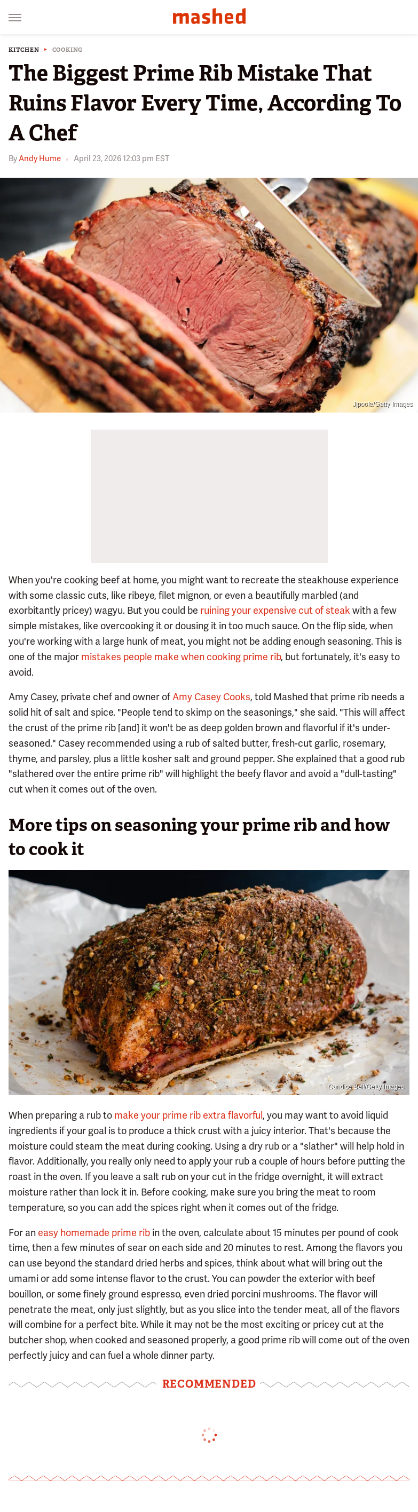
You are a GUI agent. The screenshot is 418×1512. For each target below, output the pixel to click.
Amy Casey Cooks (211, 697)
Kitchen (24, 50)
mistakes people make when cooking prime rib (181, 657)
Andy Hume (40, 158)
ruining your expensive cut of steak (275, 610)
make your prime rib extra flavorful (188, 1115)
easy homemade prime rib (94, 1232)
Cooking (67, 50)
